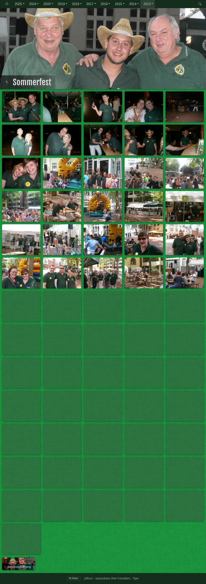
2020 (47, 4)
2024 (32, 4)
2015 (118, 4)
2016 (104, 4)
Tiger (135, 578)
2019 (61, 4)
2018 (75, 4)
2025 (18, 4)
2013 (147, 4)
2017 (90, 4)
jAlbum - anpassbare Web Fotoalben (107, 578)
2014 (133, 4)
